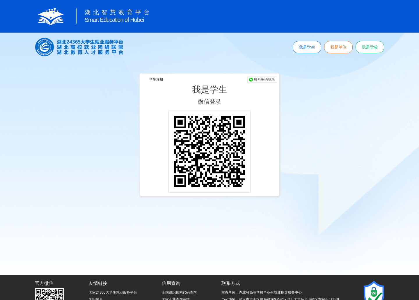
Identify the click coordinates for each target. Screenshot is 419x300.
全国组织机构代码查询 (179, 292)
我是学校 (370, 47)
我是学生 (307, 47)
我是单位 (338, 47)
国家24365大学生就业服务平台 (113, 292)
